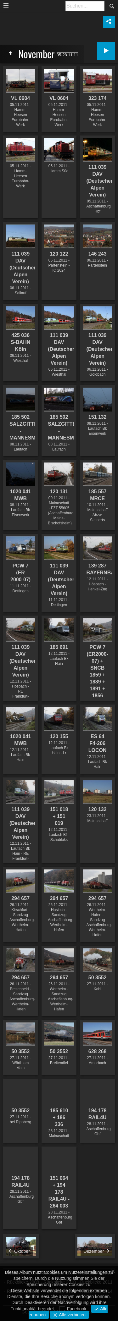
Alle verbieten (72, 1314)
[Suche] (84, 6)
